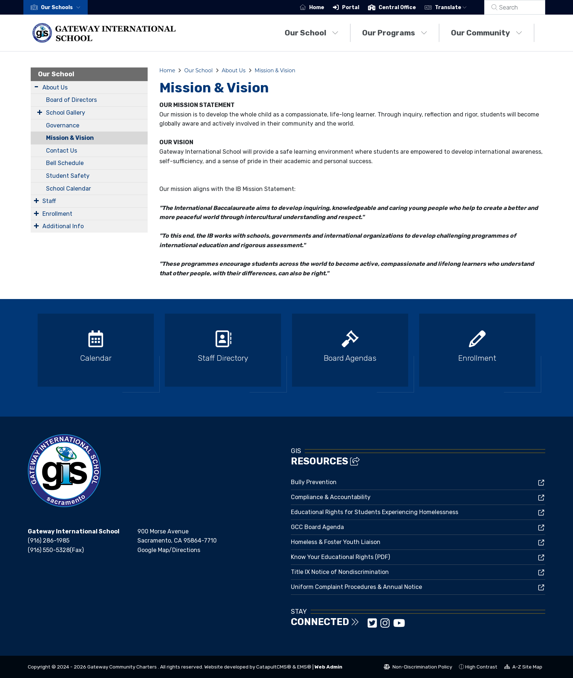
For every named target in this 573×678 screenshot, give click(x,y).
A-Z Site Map (523, 668)
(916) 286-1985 (48, 540)
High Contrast (481, 667)
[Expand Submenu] (36, 86)
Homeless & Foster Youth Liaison (335, 542)
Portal (359, 7)
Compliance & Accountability (331, 497)
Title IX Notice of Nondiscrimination (340, 571)
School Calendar (68, 188)
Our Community (486, 32)
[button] (62, 7)
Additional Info (63, 226)
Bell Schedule (65, 163)
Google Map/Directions (168, 550)
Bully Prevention (314, 482)
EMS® (304, 667)
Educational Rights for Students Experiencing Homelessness (374, 512)
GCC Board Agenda (317, 527)
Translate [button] (459, 7)
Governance (62, 125)
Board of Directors (71, 99)
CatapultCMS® (273, 667)
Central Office (406, 7)
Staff (49, 201)
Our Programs (394, 32)
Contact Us (61, 150)
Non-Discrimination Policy (418, 668)
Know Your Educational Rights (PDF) (340, 556)
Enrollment (57, 213)
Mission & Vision (70, 137)
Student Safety (68, 175)
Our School (311, 32)
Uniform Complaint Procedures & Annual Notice (356, 586)
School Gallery (65, 112)
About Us (55, 87)
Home (325, 7)
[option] (95, 353)
